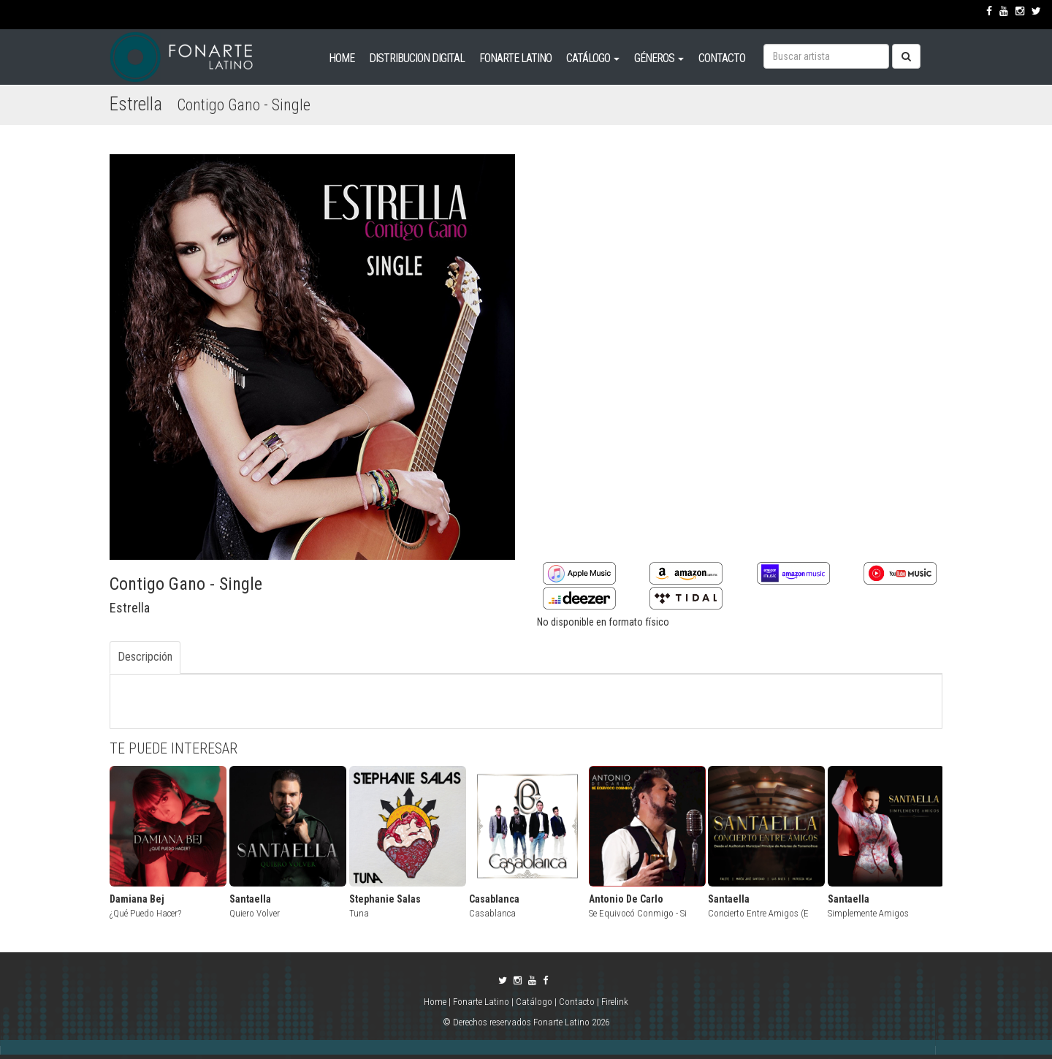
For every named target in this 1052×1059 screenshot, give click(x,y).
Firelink (614, 1001)
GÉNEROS (659, 58)
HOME (341, 58)
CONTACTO (721, 58)
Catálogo (534, 1001)
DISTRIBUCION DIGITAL (417, 58)
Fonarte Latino (481, 1001)
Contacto (577, 1001)
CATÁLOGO (593, 58)
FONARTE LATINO (515, 58)
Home (436, 1001)
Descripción (145, 657)
